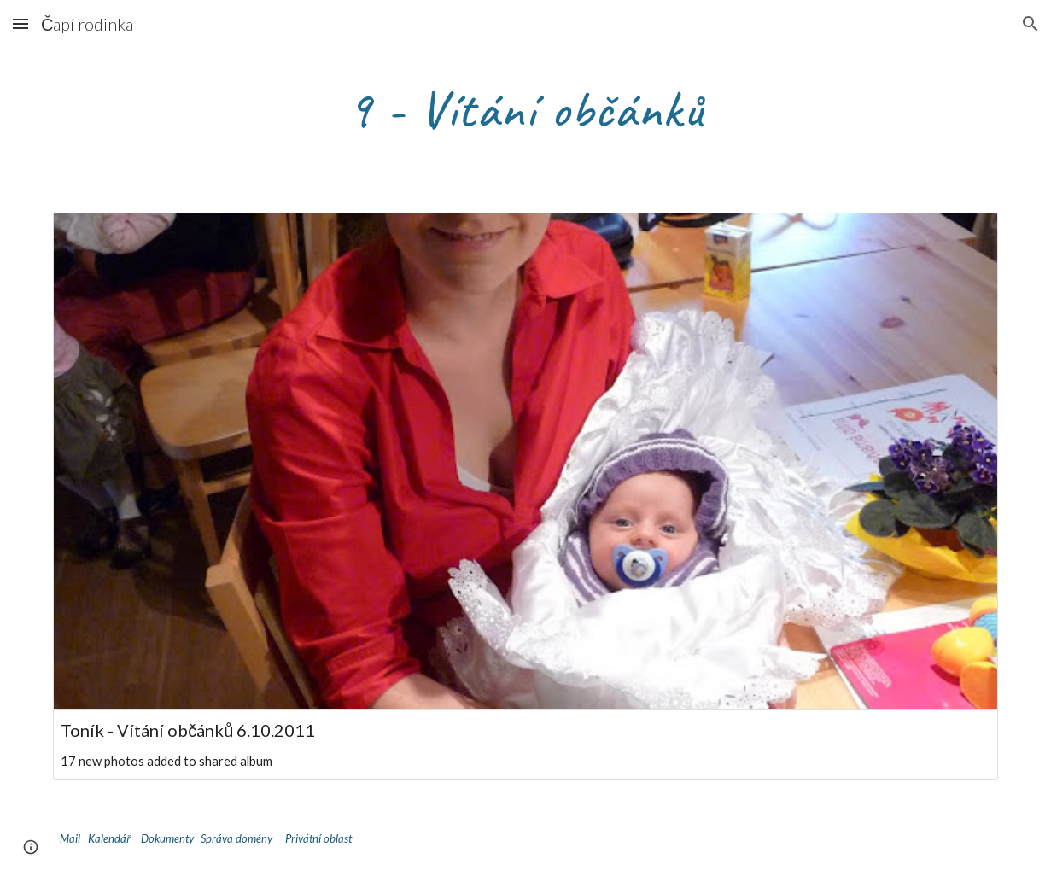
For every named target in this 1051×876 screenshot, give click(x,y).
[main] (525, 108)
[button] (20, 23)
